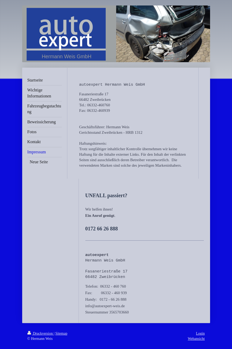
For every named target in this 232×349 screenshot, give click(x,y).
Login (200, 333)
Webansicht (196, 339)
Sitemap (61, 333)
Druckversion (40, 333)
